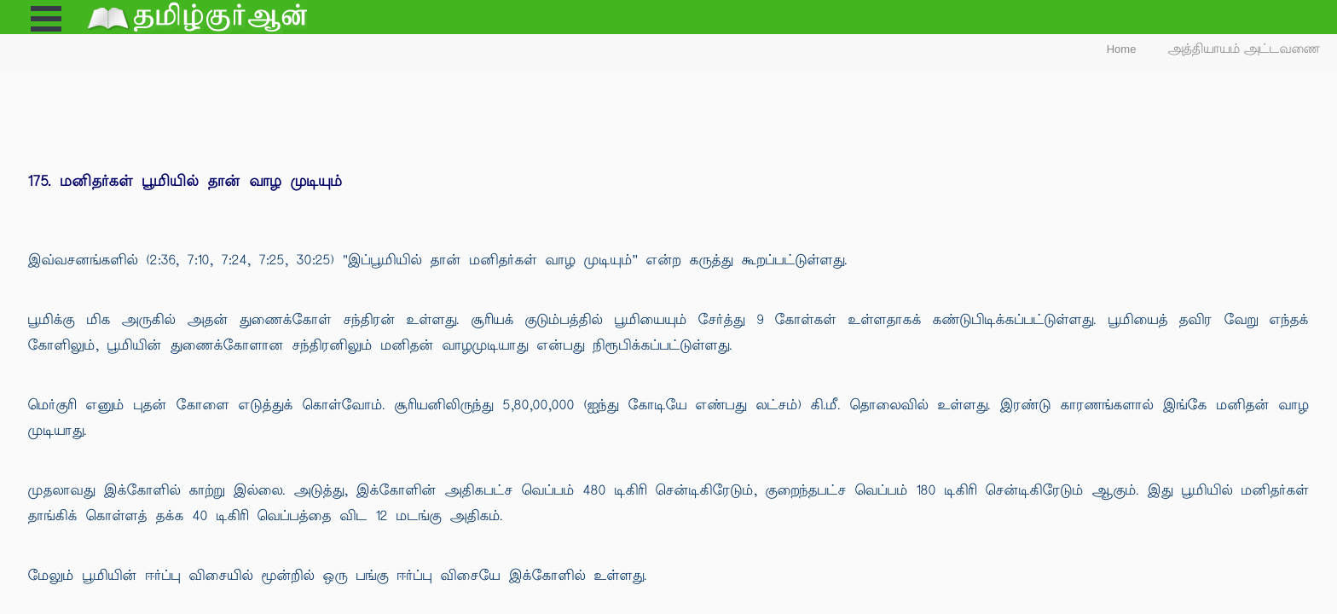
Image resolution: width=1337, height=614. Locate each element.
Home (1122, 49)
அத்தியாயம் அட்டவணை (1244, 49)
